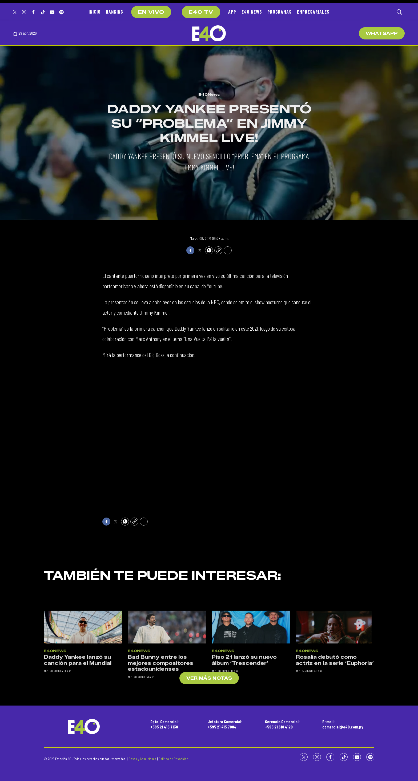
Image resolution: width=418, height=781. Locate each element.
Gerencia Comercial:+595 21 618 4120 (282, 724)
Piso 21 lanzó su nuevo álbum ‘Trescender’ (244, 709)
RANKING (114, 12)
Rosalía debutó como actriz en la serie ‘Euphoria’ (335, 709)
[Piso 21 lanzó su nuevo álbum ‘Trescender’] (251, 676)
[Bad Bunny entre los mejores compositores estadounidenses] (167, 676)
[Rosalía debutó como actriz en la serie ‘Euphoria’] (335, 676)
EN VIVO (151, 12)
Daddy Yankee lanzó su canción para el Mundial (77, 709)
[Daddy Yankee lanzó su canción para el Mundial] (83, 676)
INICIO (95, 12)
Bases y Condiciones (142, 758)
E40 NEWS (252, 12)
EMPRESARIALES (313, 12)
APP (232, 12)
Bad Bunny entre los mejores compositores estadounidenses (160, 712)
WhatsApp (382, 33)
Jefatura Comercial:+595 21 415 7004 (225, 724)
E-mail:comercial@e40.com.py (342, 724)
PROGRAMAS (279, 12)
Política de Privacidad (173, 758)
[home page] (209, 33)
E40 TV (201, 12)
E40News (209, 94)
